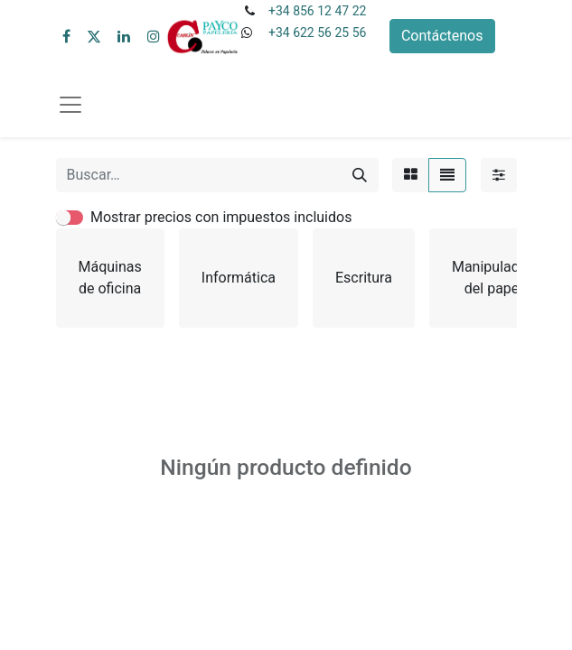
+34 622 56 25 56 (317, 32)
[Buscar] (360, 175)
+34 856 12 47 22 (317, 11)
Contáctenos (442, 35)
